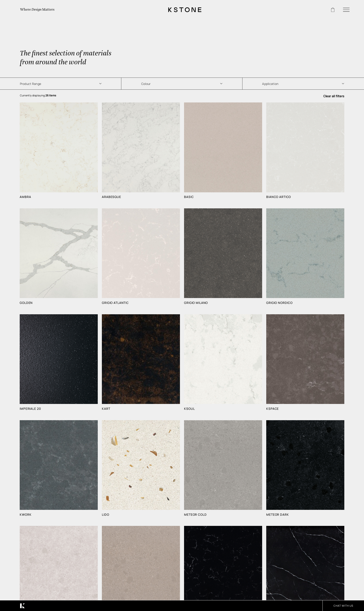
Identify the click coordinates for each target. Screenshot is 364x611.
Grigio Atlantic (115, 303)
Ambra (25, 197)
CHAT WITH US (343, 605)
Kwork (25, 515)
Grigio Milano (196, 303)
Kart (106, 409)
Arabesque (111, 197)
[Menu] (346, 10)
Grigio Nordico (279, 303)
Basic (189, 197)
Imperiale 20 (30, 409)
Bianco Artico (278, 197)
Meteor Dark (277, 515)
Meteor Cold (195, 515)
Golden (26, 303)
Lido (105, 515)
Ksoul (189, 409)
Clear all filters (333, 96)
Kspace (272, 409)
